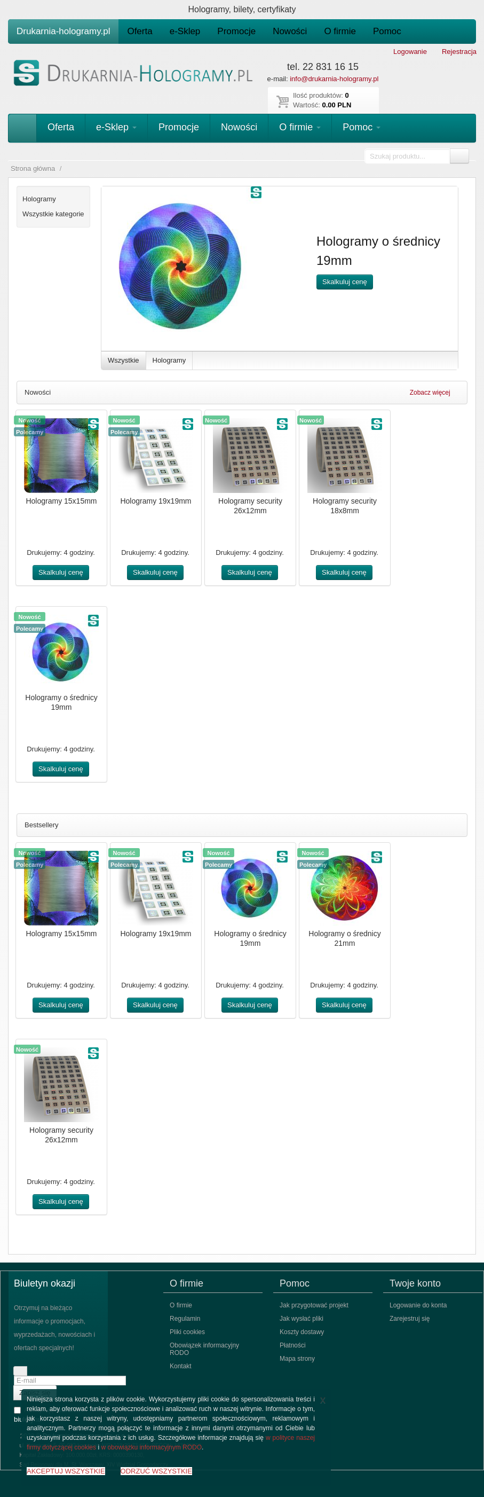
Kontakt (181, 1366)
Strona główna (33, 168)
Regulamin (185, 1318)
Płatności (293, 1345)
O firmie (340, 31)
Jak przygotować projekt (314, 1305)
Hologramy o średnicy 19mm (61, 702)
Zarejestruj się (410, 1318)
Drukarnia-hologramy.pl (63, 31)
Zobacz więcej (434, 392)
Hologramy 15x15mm (61, 501)
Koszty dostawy (302, 1332)
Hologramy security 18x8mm (345, 506)
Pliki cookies (187, 1332)
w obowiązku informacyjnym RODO (151, 1447)
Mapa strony (297, 1358)
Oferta (139, 31)
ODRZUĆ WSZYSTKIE (156, 1471)
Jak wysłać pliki (301, 1318)
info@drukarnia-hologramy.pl (334, 79)
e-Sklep (185, 31)
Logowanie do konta (418, 1305)
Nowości (290, 31)
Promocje (236, 31)
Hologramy (169, 360)
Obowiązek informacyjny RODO (204, 1349)
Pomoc (387, 31)
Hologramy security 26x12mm (250, 506)
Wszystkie (123, 360)
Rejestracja (459, 52)
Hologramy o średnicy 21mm (344, 938)
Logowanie (410, 52)
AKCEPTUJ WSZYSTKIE (66, 1471)
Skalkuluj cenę (344, 282)
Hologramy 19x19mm (155, 501)
